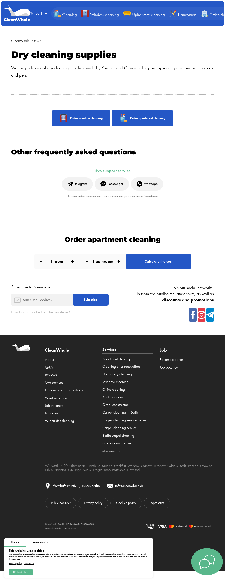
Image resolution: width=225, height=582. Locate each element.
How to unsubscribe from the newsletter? (45, 320)
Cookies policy (138, 512)
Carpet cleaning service (119, 436)
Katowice (52, 478)
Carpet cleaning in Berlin (120, 421)
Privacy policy (15, 562)
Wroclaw (167, 474)
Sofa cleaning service (117, 451)
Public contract (63, 512)
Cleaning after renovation (121, 375)
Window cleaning (115, 390)
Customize (29, 562)
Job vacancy (54, 413)
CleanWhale (22, 40)
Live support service (112, 172)
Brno (130, 478)
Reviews (51, 383)
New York (159, 478)
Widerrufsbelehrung (59, 429)
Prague (119, 478)
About (49, 367)
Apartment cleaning (116, 367)
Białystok (78, 478)
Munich (110, 474)
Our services (54, 390)
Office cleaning (113, 398)
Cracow (153, 474)
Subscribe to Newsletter (31, 292)
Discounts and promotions (64, 398)
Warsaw (138, 474)
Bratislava (142, 478)
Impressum (52, 421)
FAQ (41, 40)
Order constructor (115, 413)
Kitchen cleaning (114, 406)
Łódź (193, 474)
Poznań (203, 474)
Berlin (82, 474)
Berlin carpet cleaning (118, 444)
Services (110, 358)
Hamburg (96, 474)
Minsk (107, 478)
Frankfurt (124, 474)
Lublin (65, 478)
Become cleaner (171, 367)
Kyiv (90, 478)
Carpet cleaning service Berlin (124, 429)
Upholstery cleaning (117, 383)
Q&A (49, 375)
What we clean (56, 406)
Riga (98, 478)
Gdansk (182, 474)
